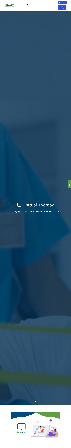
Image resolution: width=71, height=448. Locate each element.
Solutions (23, 3)
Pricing (48, 3)
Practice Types (29, 3)
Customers (42, 3)
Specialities (35, 3)
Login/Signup (62, 2)
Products (17, 3)
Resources (54, 3)
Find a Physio (63, 7)
